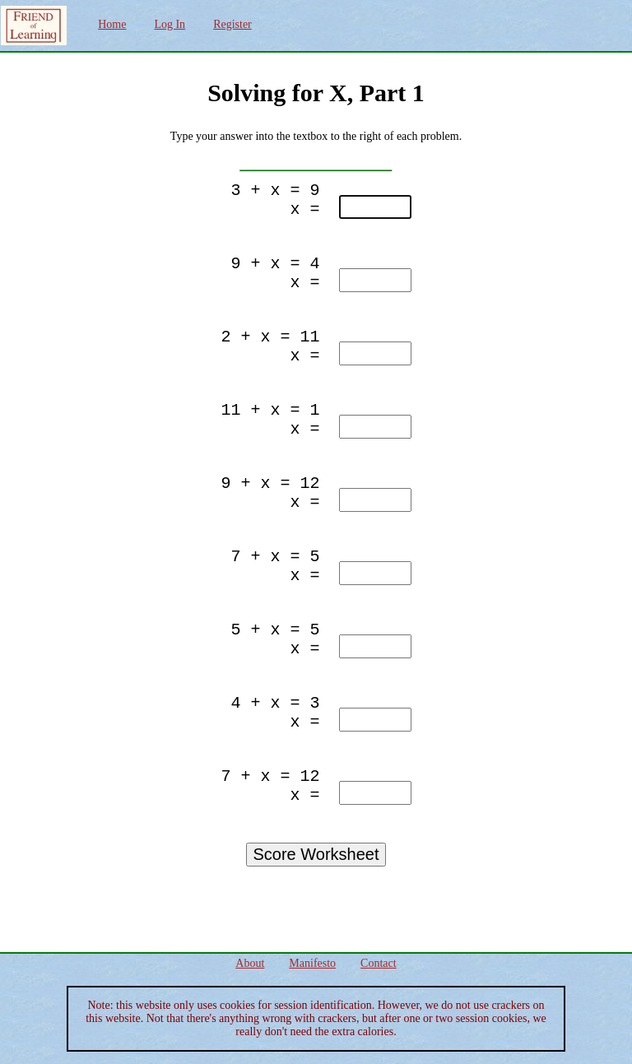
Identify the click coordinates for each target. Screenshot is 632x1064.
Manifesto (312, 963)
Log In (169, 24)
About (249, 963)
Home (112, 24)
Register (232, 24)
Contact (378, 963)
